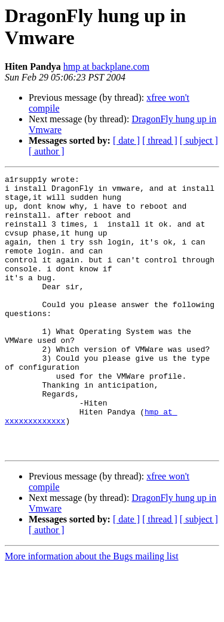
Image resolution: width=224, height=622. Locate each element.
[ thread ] (159, 140)
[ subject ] (199, 140)
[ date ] (126, 140)
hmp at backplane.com (106, 66)
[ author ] (47, 151)
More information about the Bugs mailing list (92, 611)
